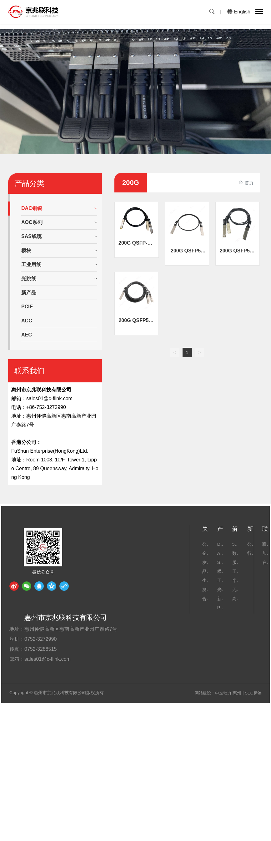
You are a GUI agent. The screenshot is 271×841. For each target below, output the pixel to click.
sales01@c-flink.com (49, 398)
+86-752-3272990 (46, 407)
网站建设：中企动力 (213, 693)
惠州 (237, 692)
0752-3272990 (40, 639)
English (238, 11)
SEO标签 (253, 693)
